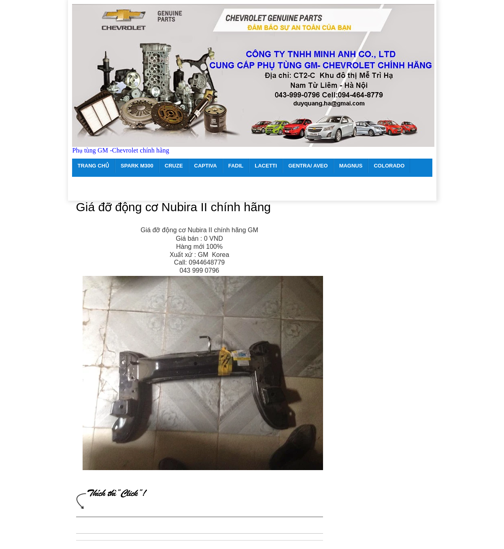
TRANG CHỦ (94, 166)
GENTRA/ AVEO (308, 166)
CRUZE (174, 166)
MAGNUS (351, 166)
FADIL (236, 166)
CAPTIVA (205, 166)
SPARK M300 (137, 166)
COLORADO (389, 166)
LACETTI (266, 166)
